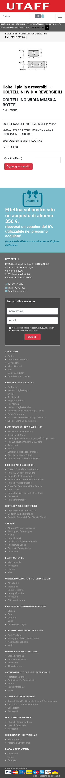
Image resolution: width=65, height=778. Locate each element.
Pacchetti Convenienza (19, 548)
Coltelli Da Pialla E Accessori (22, 510)
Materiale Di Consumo (19, 742)
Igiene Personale (16, 687)
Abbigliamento (15, 666)
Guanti (11, 683)
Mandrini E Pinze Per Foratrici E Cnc (26, 479)
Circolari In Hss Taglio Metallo (23, 452)
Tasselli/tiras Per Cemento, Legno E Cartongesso (32, 701)
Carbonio (12, 387)
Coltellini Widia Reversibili (20, 513)
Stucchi (11, 611)
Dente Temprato (16, 414)
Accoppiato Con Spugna (20, 531)
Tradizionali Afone (17, 435)
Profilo (11, 356)
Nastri (11, 534)
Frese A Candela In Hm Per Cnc (23, 469)
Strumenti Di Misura (18, 659)
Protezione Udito (16, 677)
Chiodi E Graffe (15, 590)
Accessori (13, 445)
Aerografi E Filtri (16, 593)
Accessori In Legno (17, 624)
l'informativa (33, 330)
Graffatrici (13, 586)
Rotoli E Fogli (14, 538)
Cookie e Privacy (16, 373)
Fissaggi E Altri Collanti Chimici (23, 638)
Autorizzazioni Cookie (18, 376)
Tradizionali (13, 397)
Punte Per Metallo (17, 499)
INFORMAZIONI (37, 27)
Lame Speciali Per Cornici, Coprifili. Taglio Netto (31, 438)
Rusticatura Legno (17, 544)
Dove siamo (14, 363)
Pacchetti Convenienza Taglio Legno (26, 410)
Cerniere (12, 760)
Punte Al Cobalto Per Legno (21, 472)
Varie (10, 621)
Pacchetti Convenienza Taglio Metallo (26, 417)
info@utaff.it (21, 291)
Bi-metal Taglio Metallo (19, 407)
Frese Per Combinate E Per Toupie (25, 486)
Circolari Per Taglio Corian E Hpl (24, 458)
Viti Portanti (14, 708)
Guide (11, 757)
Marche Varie (14, 562)
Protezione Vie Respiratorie (21, 680)
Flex (10, 572)
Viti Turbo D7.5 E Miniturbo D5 (23, 704)
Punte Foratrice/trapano (20, 483)
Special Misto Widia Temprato (23, 421)
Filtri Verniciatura (16, 600)
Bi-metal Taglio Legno (18, 390)
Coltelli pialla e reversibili (26, 87)
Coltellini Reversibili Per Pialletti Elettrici (27, 517)
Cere (10, 614)
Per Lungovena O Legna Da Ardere (25, 441)
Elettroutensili (14, 739)
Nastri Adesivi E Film (18, 642)
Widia (10, 394)
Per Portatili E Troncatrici (20, 431)
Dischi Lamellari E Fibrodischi (22, 541)
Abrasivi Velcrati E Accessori (22, 528)
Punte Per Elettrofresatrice (21, 476)
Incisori (11, 448)
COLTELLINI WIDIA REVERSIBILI (32, 92)
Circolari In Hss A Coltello (20, 455)
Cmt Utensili (14, 489)
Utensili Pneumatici (17, 725)
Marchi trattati (15, 366)
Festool (11, 569)
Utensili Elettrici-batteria (20, 722)
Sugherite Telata (16, 400)
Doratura (12, 617)
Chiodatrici (13, 583)
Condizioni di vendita (18, 359)
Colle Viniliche (15, 635)
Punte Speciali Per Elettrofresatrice (25, 493)
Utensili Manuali (16, 656)
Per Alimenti (14, 404)
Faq (9, 369)
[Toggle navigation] (60, 17)
